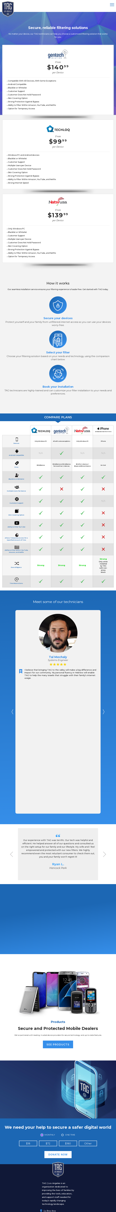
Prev (12, 711)
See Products (58, 1044)
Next (103, 711)
